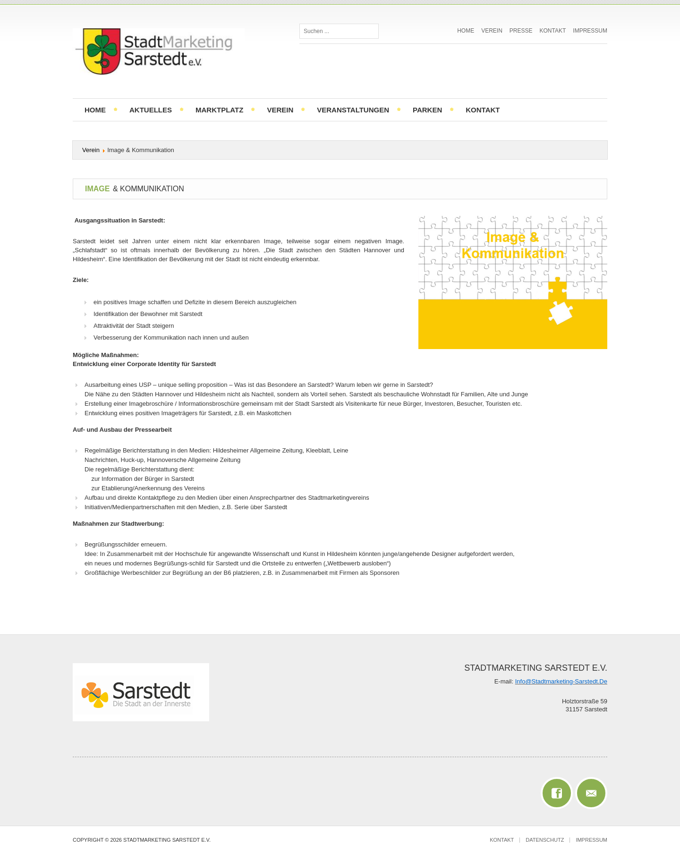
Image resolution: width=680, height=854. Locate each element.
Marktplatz (219, 110)
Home (465, 30)
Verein (491, 30)
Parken (427, 110)
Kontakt (553, 30)
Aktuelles (150, 110)
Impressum (590, 30)
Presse (521, 30)
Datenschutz (545, 840)
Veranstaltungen (353, 110)
